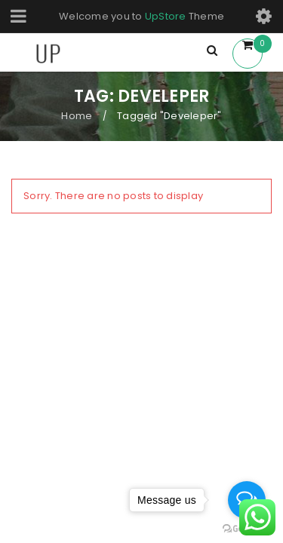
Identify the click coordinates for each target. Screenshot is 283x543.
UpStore (165, 16)
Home (76, 116)
